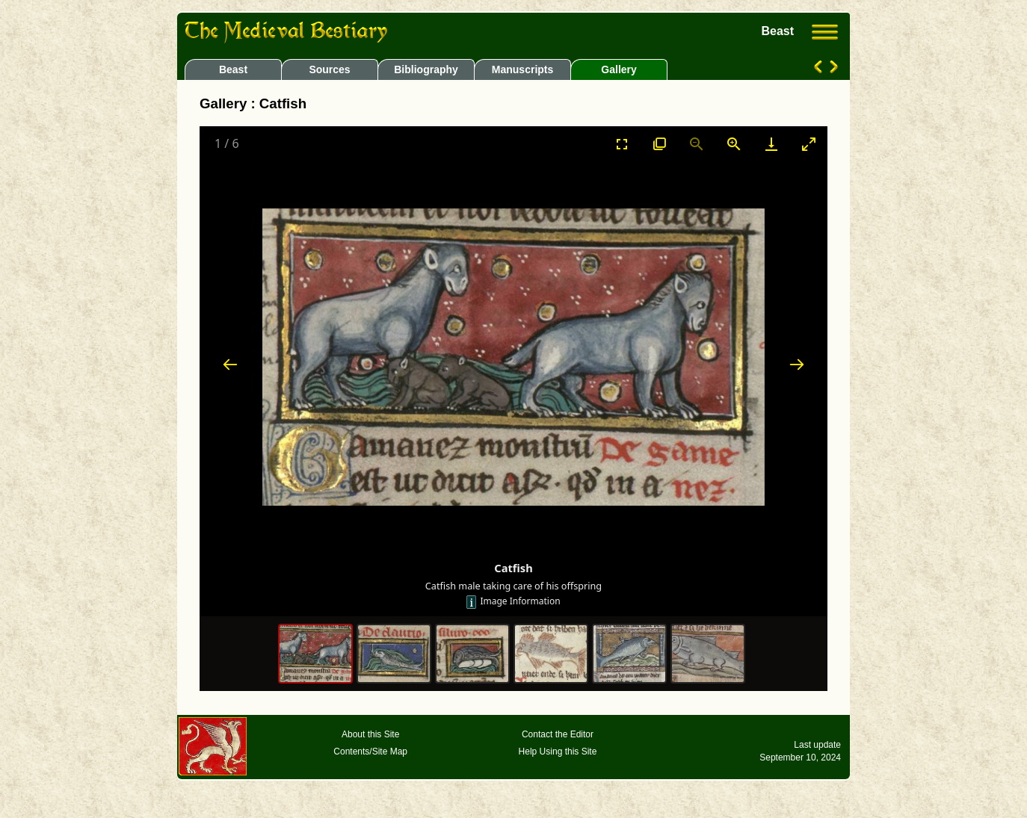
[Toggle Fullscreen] (622, 143)
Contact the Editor (557, 734)
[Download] (771, 143)
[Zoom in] (734, 143)
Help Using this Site (558, 751)
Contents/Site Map (370, 751)
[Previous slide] (230, 364)
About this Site (370, 734)
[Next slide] (796, 364)
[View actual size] (659, 143)
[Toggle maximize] (808, 143)
